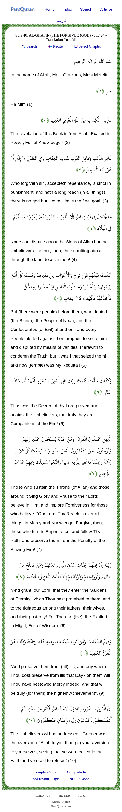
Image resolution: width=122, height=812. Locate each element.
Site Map (64, 795)
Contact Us (43, 795)
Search (86, 9)
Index (67, 9)
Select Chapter (87, 46)
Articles (106, 9)
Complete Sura (45, 772)
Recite (55, 46)
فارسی (61, 21)
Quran (56, 801)
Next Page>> (79, 779)
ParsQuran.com (61, 806)
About (82, 795)
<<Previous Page (46, 779)
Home (49, 9)
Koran (66, 801)
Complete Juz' (77, 772)
